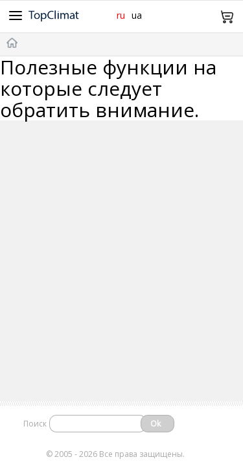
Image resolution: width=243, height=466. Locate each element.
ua (137, 15)
